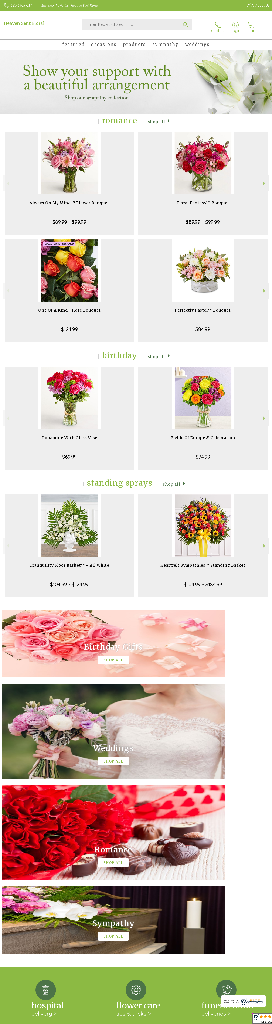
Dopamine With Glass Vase (69, 433)
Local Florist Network (228, 1020)
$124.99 (69, 325)
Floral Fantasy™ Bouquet (203, 199)
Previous (7, 180)
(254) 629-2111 (22, 5)
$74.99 (203, 453)
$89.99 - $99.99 (69, 218)
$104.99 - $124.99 (69, 580)
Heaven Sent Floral (24, 23)
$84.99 (203, 325)
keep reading (163, 875)
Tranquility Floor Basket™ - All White (69, 561)
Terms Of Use (172, 1020)
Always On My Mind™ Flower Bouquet (69, 199)
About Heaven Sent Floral (26, 866)
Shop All (156, 117)
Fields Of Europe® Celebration (203, 433)
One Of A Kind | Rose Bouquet (69, 306)
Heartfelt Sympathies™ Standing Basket (202, 561)
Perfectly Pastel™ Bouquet (203, 306)
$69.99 (69, 453)
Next (264, 180)
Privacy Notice (197, 1020)
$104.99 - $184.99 (203, 580)
